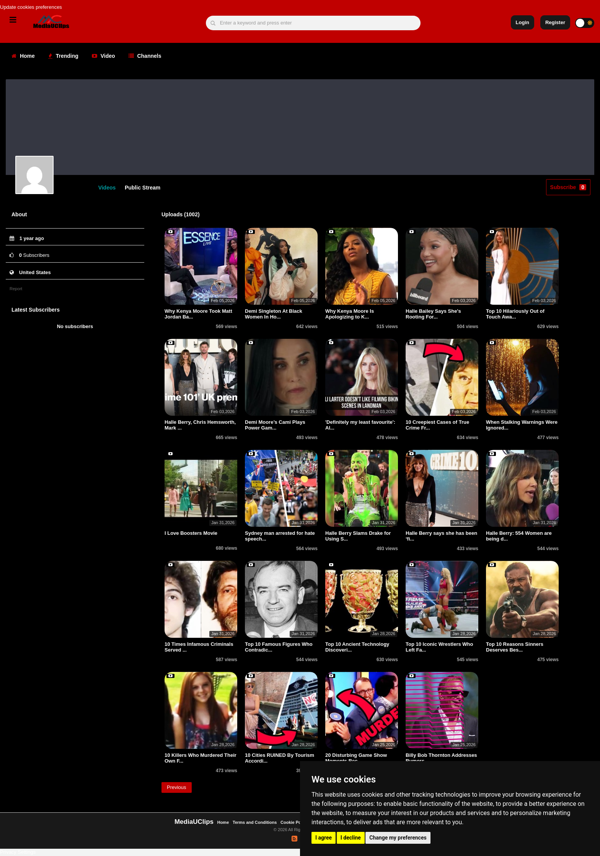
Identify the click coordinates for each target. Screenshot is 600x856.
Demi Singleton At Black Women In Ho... (273, 314)
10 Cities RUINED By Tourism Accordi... (279, 758)
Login (522, 22)
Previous (176, 787)
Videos (107, 188)
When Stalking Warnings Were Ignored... (522, 425)
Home (23, 56)
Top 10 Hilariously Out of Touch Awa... (515, 314)
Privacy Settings (18, 852)
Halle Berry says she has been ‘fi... (441, 536)
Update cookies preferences (31, 7)
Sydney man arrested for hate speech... (280, 536)
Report (16, 288)
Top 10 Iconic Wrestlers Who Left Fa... (439, 647)
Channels (145, 56)
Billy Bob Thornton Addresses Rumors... (441, 758)
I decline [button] (351, 838)
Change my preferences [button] (397, 838)
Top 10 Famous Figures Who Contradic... (279, 647)
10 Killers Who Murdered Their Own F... (200, 758)
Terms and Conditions (255, 822)
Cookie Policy (294, 822)
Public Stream (142, 188)
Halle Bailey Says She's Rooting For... (433, 314)
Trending (63, 56)
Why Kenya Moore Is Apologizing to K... (349, 314)
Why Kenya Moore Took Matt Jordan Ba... (198, 314)
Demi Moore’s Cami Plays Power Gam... (275, 425)
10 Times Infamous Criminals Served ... (199, 647)
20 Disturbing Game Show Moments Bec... (356, 758)
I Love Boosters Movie (191, 534)
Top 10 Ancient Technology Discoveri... (357, 647)
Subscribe (568, 187)
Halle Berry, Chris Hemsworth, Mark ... (200, 425)
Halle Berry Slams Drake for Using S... (358, 536)
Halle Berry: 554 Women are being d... (519, 536)
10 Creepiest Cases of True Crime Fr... (437, 425)
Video (103, 56)
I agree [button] (323, 838)
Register (555, 22)
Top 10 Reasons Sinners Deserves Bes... (514, 647)
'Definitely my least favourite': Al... (360, 425)
